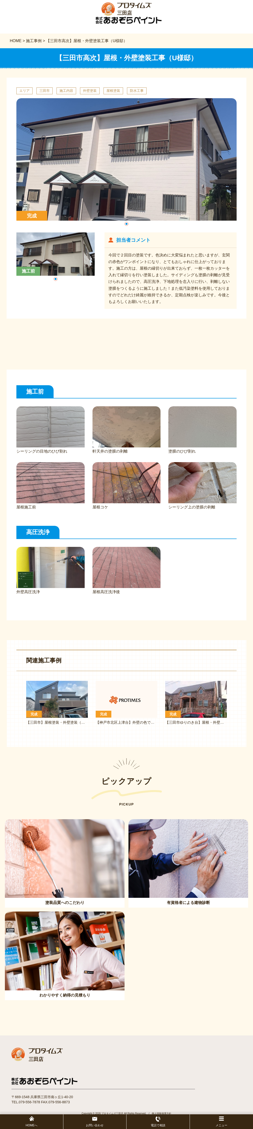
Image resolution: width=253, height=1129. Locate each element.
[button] (126, 225)
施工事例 (34, 42)
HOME (16, 42)
